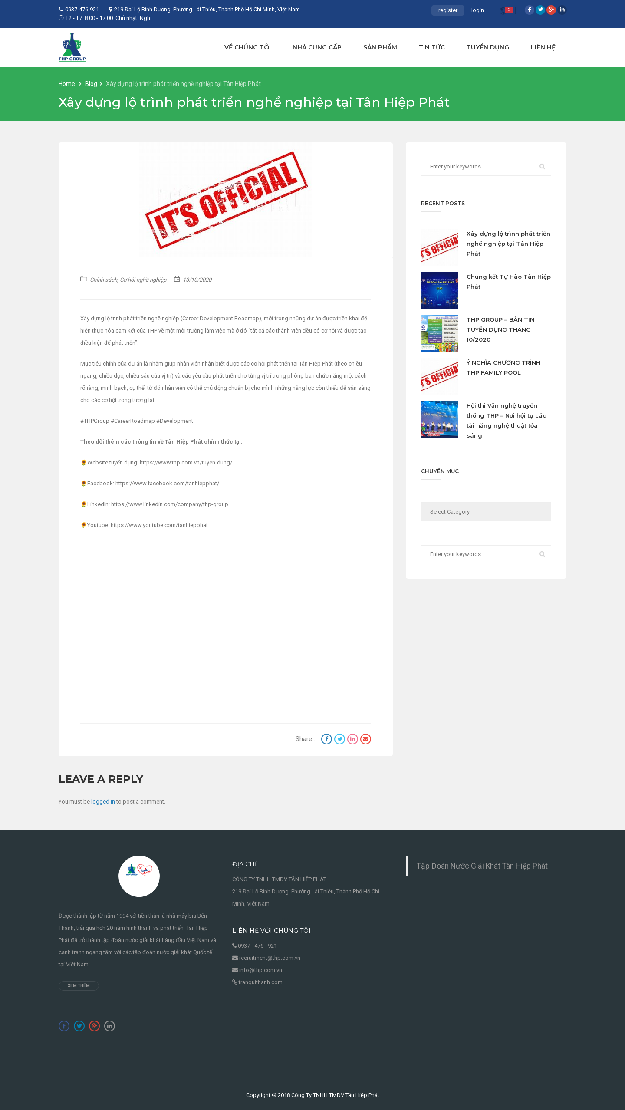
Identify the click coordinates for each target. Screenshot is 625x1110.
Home (67, 83)
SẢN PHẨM (380, 47)
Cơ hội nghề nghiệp (143, 280)
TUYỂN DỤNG (488, 47)
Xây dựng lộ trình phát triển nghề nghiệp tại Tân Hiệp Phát (508, 243)
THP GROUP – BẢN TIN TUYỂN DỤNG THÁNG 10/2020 (500, 329)
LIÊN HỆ (543, 47)
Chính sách (103, 280)
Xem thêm (79, 985)
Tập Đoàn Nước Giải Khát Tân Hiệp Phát (482, 866)
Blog (91, 83)
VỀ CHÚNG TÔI (247, 47)
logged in (103, 801)
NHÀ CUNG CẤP (317, 47)
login (477, 10)
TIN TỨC (432, 47)
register (447, 10)
